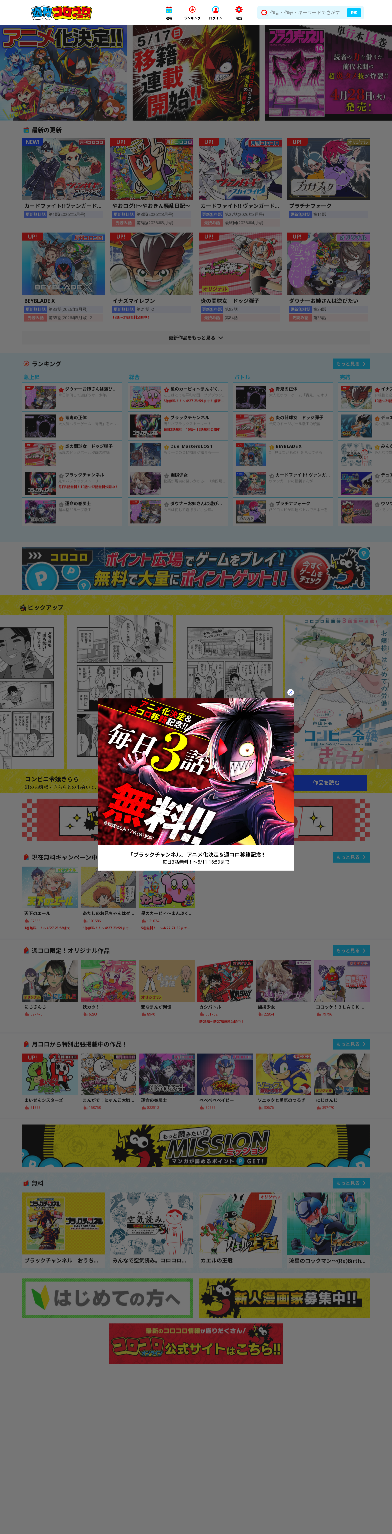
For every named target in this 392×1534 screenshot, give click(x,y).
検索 (354, 12)
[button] (169, 13)
